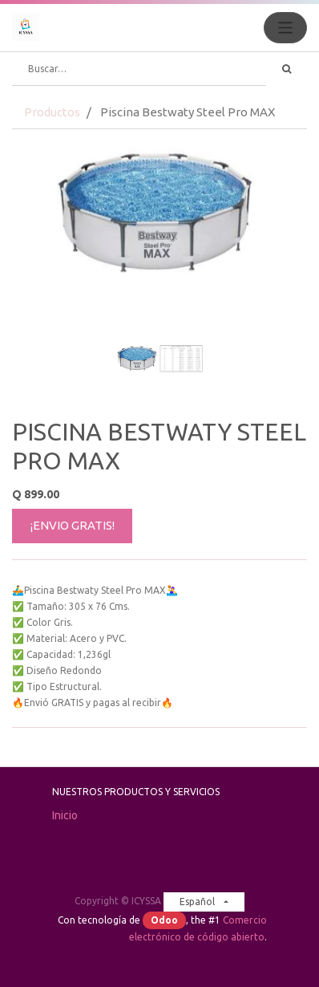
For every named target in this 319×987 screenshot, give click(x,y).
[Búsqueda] (286, 69)
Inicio (65, 815)
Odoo (164, 920)
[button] (34, 305)
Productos (52, 112)
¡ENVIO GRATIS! (72, 525)
